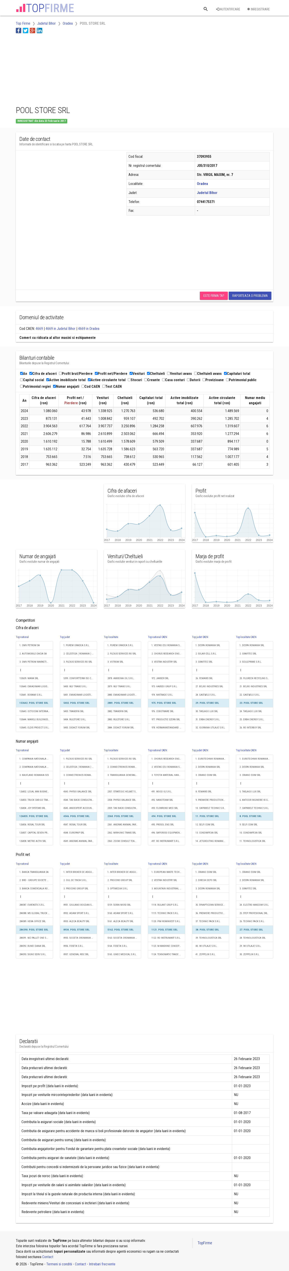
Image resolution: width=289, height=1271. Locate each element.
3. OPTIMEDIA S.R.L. (117, 888)
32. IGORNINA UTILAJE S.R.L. (210, 727)
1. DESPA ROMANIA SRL (208, 645)
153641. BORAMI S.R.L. (30, 694)
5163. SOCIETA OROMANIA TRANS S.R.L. (124, 937)
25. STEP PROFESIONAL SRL (254, 913)
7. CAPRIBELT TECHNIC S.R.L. (254, 808)
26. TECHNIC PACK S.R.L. (252, 921)
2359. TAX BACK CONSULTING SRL (124, 808)
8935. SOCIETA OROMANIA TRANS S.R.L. (80, 937)
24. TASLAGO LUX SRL (251, 711)
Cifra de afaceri (43, 373)
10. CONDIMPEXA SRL (251, 832)
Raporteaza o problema (250, 296)
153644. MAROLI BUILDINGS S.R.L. (36, 719)
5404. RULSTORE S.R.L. (74, 719)
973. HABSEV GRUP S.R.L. (164, 686)
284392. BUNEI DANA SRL (32, 946)
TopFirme (205, 1243)
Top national (22, 637)
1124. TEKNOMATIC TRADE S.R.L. (168, 954)
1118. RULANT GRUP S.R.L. (165, 904)
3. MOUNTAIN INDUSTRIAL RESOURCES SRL (168, 888)
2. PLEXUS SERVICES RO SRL (121, 653)
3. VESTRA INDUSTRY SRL (164, 661)
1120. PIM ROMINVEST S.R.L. (166, 921)
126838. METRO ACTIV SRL (32, 841)
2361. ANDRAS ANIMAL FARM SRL (124, 824)
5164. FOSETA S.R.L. (117, 946)
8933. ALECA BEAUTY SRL (76, 921)
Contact (47, 1257)
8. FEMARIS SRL (204, 791)
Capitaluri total (237, 373)
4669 (39, 328)
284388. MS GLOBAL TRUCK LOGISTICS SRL (36, 913)
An (23, 373)
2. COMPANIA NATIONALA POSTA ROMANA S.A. (36, 766)
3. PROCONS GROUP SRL (75, 888)
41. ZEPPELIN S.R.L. (206, 954)
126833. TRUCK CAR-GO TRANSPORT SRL (36, 800)
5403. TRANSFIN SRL (73, 711)
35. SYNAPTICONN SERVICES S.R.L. (212, 904)
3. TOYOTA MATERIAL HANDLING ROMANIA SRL (168, 775)
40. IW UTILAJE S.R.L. (206, 946)
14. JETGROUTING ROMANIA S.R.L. (212, 841)
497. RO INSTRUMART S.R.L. (165, 841)
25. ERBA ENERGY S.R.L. (252, 719)
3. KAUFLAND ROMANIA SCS (34, 775)
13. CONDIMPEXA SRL (207, 832)
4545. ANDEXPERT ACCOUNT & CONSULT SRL (80, 808)
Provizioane (213, 380)
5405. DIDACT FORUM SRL (76, 727)
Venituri (137, 373)
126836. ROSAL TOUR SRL (32, 824)
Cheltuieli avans (208, 373)
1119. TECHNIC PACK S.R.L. (165, 913)
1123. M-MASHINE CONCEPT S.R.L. (168, 946)
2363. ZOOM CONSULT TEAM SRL (124, 841)
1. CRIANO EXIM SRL (206, 872)
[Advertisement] (98, 68)
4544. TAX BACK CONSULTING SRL (80, 800)
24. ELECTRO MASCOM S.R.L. (254, 904)
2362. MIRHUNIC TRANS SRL (121, 832)
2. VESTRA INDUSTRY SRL (164, 880)
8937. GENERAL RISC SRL (76, 954)
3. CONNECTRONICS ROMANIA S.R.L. (80, 775)
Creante (152, 380)
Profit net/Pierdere (111, 373)
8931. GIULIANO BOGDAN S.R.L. (79, 904)
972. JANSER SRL (160, 678)
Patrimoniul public (241, 380)
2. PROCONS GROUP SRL (119, 880)
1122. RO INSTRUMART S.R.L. (166, 937)
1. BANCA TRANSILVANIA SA (34, 872)
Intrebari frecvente (102, 1264)
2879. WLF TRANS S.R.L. (119, 686)
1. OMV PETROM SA (29, 645)
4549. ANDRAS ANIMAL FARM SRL (80, 841)
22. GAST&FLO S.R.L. (250, 694)
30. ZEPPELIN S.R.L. (250, 954)
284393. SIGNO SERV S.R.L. (32, 954)
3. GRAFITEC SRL (204, 661)
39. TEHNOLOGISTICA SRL (208, 937)
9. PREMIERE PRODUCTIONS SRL (212, 800)
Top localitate (111, 637)
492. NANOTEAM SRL (162, 800)
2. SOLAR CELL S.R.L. (206, 653)
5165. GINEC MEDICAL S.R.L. (122, 954)
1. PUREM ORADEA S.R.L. (76, 645)
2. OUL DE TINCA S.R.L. (75, 880)
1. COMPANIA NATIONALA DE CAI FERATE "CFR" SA (36, 758)
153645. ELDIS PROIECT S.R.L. (34, 727)
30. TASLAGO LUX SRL (207, 711)
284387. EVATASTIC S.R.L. (32, 904)
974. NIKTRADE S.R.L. (162, 694)
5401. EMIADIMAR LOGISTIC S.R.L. (80, 694)
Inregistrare (258, 9)
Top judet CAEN (200, 637)
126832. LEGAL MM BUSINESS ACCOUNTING (36, 791)
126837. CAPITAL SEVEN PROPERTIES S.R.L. (36, 832)
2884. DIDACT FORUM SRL (120, 727)
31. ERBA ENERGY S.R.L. (208, 719)
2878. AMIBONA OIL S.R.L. (120, 678)
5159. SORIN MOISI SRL (119, 904)
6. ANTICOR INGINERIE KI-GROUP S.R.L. (256, 800)
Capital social (32, 380)
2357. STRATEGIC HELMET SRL (122, 791)
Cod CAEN (91, 386)
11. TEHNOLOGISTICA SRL (253, 841)
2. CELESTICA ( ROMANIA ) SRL (79, 653)
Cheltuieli (156, 373)
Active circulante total (107, 380)
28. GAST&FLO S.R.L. (206, 694)
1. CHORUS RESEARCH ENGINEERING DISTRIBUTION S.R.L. (168, 758)
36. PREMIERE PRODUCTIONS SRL (212, 913)
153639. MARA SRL (28, 678)
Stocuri (135, 380)
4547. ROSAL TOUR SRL (75, 824)
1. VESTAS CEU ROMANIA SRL (166, 645)
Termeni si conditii (59, 1264)
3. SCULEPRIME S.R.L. (251, 661)
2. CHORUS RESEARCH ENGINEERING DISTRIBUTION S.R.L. (168, 653)
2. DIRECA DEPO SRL (206, 880)
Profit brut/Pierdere (76, 373)
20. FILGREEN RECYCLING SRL (255, 678)
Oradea (202, 184)
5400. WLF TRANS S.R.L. (75, 686)
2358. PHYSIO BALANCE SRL (121, 800)
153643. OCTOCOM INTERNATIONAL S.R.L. (36, 711)
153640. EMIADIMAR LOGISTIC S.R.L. (36, 686)
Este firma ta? (213, 296)
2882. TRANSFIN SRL (117, 711)
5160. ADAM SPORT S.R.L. (120, 913)
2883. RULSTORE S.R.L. (118, 719)
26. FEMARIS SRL (204, 678)
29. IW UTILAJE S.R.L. (250, 946)
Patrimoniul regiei (35, 386)
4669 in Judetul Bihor (60, 328)
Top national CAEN (157, 637)
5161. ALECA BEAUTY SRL (120, 921)
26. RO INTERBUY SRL (250, 727)
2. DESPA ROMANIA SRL (208, 766)
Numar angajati (66, 386)
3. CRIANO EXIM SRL (206, 775)
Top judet (65, 637)
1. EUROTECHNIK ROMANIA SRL (212, 758)
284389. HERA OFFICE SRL (32, 921)
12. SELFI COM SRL (205, 824)
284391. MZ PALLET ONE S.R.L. (35, 937)
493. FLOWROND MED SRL (164, 808)
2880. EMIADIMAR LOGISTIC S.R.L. (124, 694)
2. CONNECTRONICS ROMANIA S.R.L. (124, 766)
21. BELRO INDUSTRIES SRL (253, 686)
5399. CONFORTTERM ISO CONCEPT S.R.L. (80, 678)
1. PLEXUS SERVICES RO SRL (77, 758)
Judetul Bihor (207, 193)
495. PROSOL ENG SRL (162, 824)
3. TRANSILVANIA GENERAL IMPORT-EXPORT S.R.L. (124, 775)
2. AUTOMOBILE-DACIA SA (33, 653)
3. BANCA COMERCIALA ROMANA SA (36, 888)
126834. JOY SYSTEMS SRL (32, 808)
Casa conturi (173, 380)
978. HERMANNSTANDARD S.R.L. (168, 727)
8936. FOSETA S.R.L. (73, 946)
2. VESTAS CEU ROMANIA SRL (166, 766)
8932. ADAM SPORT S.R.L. (76, 913)
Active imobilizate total (66, 380)
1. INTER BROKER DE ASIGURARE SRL (80, 872)
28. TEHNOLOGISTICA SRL (253, 937)
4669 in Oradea (88, 328)
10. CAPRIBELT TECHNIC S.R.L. (211, 808)
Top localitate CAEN (246, 637)
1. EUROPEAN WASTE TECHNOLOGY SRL (168, 872)
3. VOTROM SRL (115, 661)
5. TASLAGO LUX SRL (250, 791)
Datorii (193, 380)
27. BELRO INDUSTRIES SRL (209, 686)
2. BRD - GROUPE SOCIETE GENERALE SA (36, 880)
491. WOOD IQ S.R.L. (161, 791)
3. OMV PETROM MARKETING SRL (36, 661)
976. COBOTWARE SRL (162, 711)
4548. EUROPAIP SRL (73, 832)
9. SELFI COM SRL (248, 824)
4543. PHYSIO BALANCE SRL (77, 791)
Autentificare (228, 9)
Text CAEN (112, 386)
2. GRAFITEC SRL (248, 653)
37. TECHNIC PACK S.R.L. (208, 921)
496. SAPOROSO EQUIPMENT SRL (168, 832)
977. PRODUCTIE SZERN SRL (165, 719)
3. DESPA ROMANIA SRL (208, 888)
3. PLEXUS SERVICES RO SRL (77, 661)
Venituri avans (179, 373)
